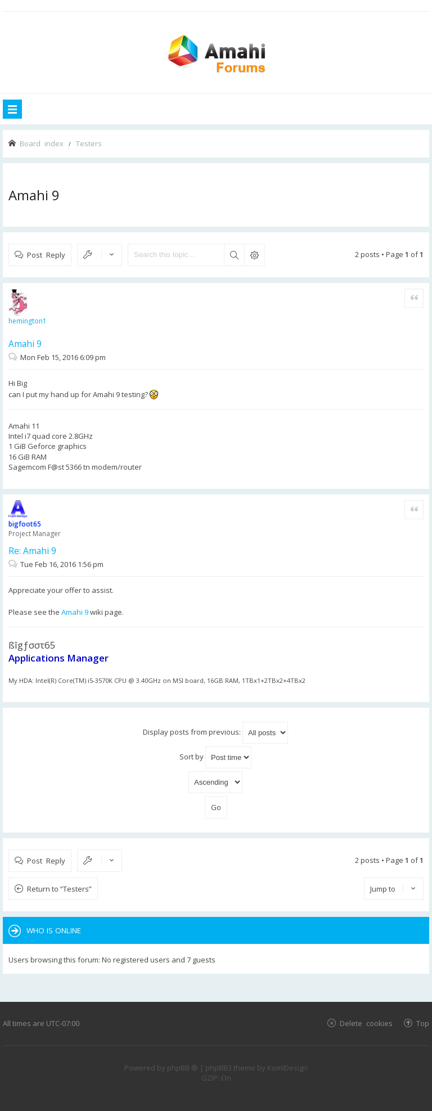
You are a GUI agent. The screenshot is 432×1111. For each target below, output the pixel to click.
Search (234, 255)
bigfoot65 (24, 524)
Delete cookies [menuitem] (366, 1023)
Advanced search (254, 255)
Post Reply (46, 254)
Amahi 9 (34, 195)
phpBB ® (182, 1068)
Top (422, 1023)
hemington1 (27, 321)
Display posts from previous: (215, 733)
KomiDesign (287, 1068)
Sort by (215, 757)
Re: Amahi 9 (32, 551)
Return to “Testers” (59, 889)
